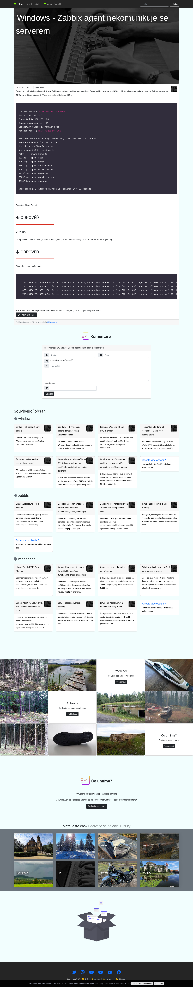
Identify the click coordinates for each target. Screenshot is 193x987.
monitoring (39, 87)
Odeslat (49, 394)
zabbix (29, 87)
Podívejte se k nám (96, 806)
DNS (85, 979)
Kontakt (57, 4)
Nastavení (159, 984)
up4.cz (96, 979)
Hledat (175, 4)
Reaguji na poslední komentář (61, 360)
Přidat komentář (26, 315)
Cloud (19, 4)
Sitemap (120, 979)
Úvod (29, 4)
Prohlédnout (121, 682)
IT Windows (52, 322)
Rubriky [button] (37, 4)
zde (129, 983)
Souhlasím (136, 984)
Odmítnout (147, 984)
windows (20, 87)
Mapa (48, 4)
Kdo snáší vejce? (50, 383)
